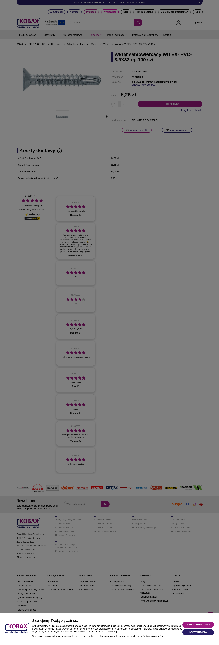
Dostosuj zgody (198, 632)
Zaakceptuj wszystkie (198, 625)
